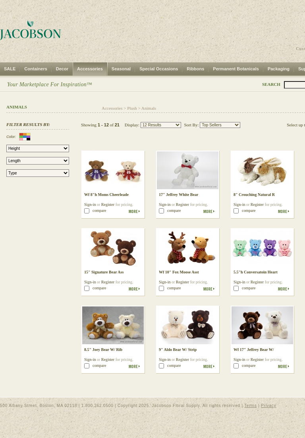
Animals (148, 108)
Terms (250, 405)
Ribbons (195, 68)
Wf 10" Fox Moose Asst (179, 272)
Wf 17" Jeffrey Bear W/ (254, 349)
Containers (35, 68)
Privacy (268, 405)
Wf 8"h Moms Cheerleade (106, 194)
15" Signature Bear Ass (104, 272)
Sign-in (90, 204)
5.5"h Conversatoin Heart (256, 272)
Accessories (90, 68)
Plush (132, 108)
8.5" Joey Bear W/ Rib (103, 349)
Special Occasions (158, 68)
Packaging (279, 68)
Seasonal (121, 68)
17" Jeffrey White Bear (178, 194)
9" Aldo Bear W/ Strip (178, 349)
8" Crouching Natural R (254, 194)
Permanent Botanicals (236, 68)
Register (107, 204)
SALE (9, 68)
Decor (62, 68)
